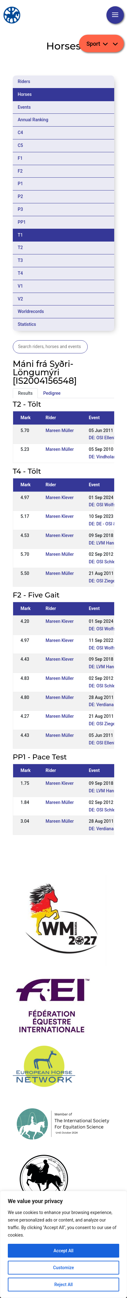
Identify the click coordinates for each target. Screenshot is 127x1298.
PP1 (22, 222)
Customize (63, 1267)
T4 (20, 273)
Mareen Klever (60, 497)
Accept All (64, 1250)
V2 (20, 298)
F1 (20, 158)
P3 (20, 209)
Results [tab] (25, 393)
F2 (20, 171)
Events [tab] (24, 107)
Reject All (63, 1284)
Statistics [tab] (27, 324)
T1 (20, 234)
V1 (20, 286)
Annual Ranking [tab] (33, 119)
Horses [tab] (25, 94)
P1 (20, 183)
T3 (20, 260)
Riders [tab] (24, 81)
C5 (20, 145)
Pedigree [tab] (52, 393)
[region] (63, 1244)
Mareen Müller (60, 430)
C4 (20, 132)
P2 (20, 196)
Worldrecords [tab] (31, 311)
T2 (20, 247)
